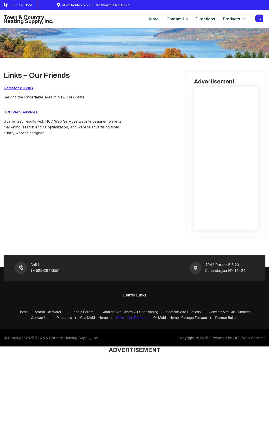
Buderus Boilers (81, 312)
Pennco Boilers (226, 318)
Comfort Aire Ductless (183, 312)
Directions (205, 19)
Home (153, 19)
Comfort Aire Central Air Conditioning (130, 312)
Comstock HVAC (18, 88)
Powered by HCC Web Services (238, 338)
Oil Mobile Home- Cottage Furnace (180, 318)
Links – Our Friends (130, 318)
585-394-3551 (21, 5)
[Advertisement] (226, 158)
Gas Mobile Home (94, 318)
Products (231, 19)
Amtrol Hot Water (48, 312)
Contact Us (177, 19)
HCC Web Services (20, 112)
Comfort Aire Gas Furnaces (230, 312)
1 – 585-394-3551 (45, 270)
